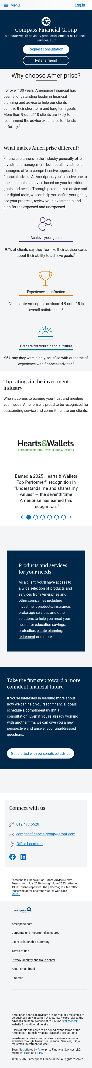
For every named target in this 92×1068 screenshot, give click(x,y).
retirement (27, 637)
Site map (17, 978)
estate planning (49, 630)
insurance (62, 606)
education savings (50, 624)
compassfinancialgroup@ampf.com (45, 834)
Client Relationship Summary (30, 942)
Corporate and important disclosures (35, 932)
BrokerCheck (70, 1021)
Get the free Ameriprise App (49, 1002)
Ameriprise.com (22, 924)
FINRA (27, 1053)
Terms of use (20, 951)
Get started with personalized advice (40, 753)
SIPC (40, 1053)
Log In (80, 5)
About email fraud (23, 969)
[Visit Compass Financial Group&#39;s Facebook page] (12, 857)
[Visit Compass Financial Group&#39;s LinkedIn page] (23, 857)
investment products (35, 606)
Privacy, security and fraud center (33, 960)
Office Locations (30, 844)
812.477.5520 (27, 824)
